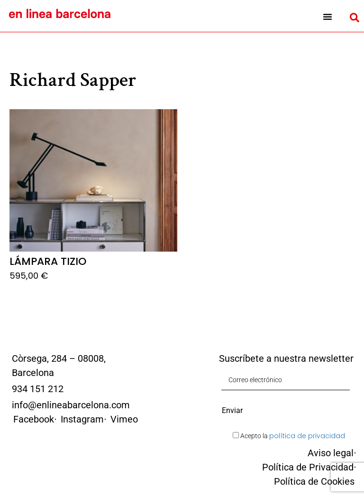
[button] (327, 16)
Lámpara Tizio (47, 261)
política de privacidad (307, 436)
